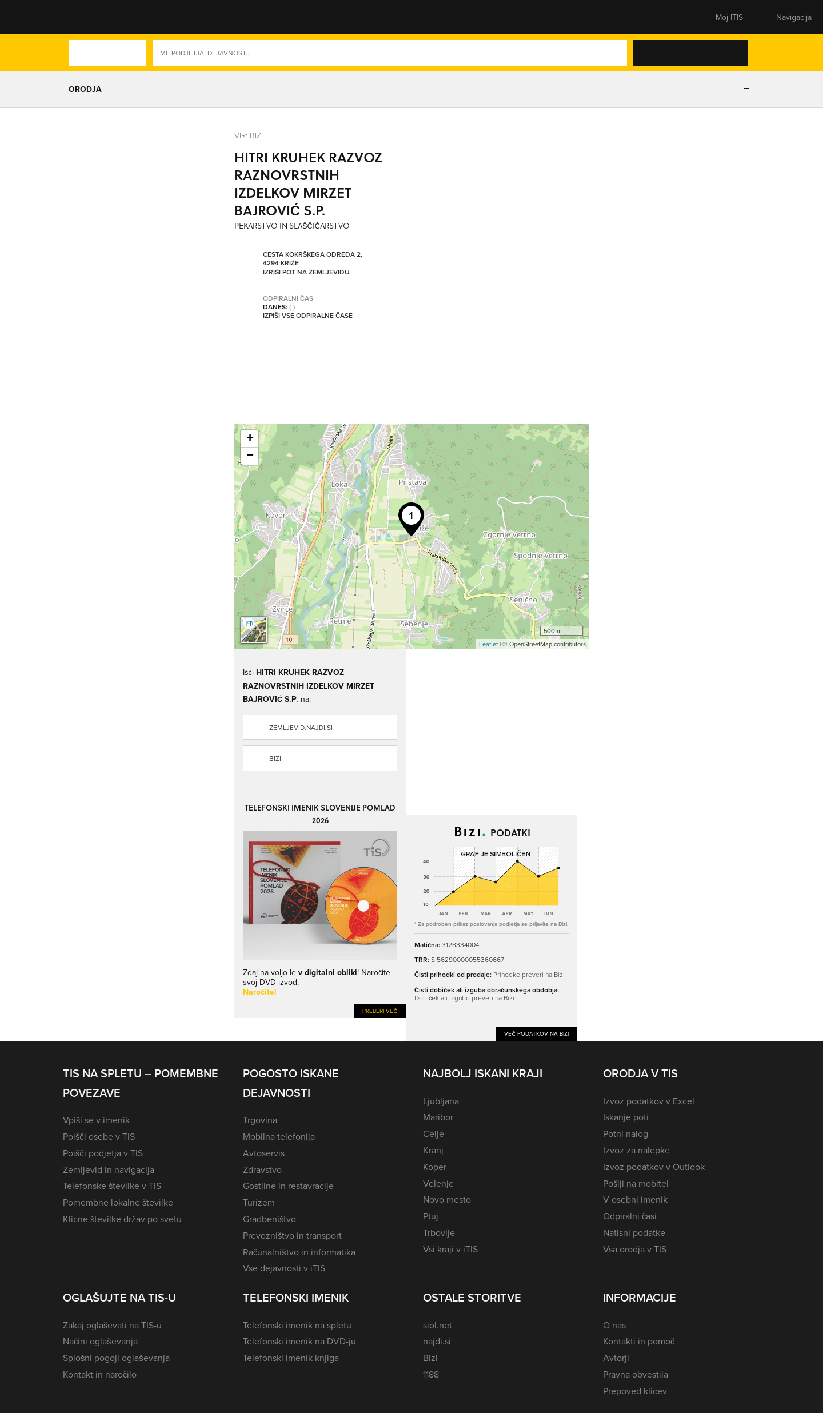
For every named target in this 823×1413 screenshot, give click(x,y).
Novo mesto (447, 1199)
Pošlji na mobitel (636, 1183)
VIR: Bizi (248, 135)
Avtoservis (264, 1153)
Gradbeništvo (269, 1218)
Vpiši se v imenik (96, 1119)
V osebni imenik (635, 1199)
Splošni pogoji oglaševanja (116, 1357)
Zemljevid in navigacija (108, 1169)
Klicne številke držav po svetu (122, 1218)
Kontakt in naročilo (100, 1374)
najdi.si (437, 1341)
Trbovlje (439, 1232)
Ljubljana (441, 1101)
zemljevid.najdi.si (301, 727)
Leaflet (488, 644)
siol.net (437, 1325)
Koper (434, 1166)
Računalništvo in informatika (299, 1252)
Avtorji (616, 1357)
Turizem (259, 1202)
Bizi (275, 758)
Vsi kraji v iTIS (450, 1249)
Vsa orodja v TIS (634, 1249)
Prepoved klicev (635, 1390)
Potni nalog (625, 1133)
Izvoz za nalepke (636, 1150)
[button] (83, 17)
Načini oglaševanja (100, 1341)
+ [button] (250, 439)
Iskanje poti (626, 1117)
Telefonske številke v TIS (112, 1185)
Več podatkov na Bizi (536, 1033)
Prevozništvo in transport (292, 1235)
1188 (431, 1374)
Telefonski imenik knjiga (291, 1357)
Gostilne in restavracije (288, 1185)
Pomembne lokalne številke (118, 1202)
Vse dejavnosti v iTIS (284, 1268)
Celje (433, 1133)
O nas (614, 1325)
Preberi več (379, 1011)
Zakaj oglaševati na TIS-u (112, 1325)
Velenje (438, 1183)
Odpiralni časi (630, 1216)
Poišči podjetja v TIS (103, 1153)
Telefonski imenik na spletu (297, 1325)
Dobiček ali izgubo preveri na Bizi (464, 998)
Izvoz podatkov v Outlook (654, 1166)
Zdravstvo (262, 1169)
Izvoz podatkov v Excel (648, 1101)
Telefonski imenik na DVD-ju (299, 1341)
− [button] (250, 456)
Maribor (438, 1117)
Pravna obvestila (635, 1374)
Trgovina (260, 1119)
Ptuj (430, 1216)
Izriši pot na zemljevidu (306, 272)
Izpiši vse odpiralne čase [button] (308, 315)
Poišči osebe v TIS (99, 1136)
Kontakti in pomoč (638, 1341)
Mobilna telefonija (279, 1136)
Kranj (433, 1150)
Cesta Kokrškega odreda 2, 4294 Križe (312, 259)
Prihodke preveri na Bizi (529, 974)
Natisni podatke (634, 1232)
